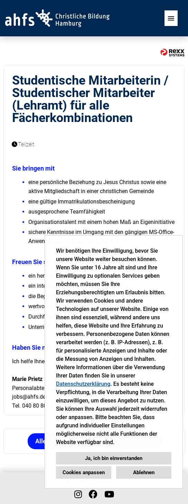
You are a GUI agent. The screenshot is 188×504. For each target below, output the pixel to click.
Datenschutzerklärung (83, 384)
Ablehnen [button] (143, 472)
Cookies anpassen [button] (84, 472)
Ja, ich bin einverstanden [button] (113, 458)
